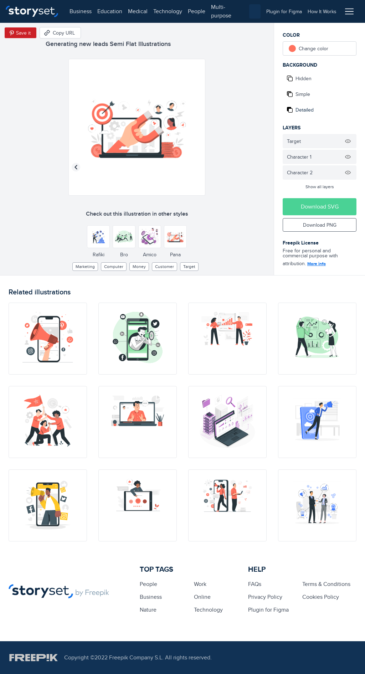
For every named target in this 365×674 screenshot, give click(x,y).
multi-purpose (221, 11)
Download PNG (319, 224)
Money (139, 266)
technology (167, 11)
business (81, 11)
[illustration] (48, 339)
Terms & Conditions (326, 584)
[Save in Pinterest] (20, 32)
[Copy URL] (60, 32)
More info (316, 264)
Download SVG (320, 206)
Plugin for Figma (268, 610)
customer (164, 266)
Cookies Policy (320, 597)
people (196, 11)
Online (202, 597)
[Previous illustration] (76, 167)
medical (138, 11)
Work (200, 584)
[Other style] (98, 236)
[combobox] (255, 11)
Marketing (85, 266)
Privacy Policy (265, 597)
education (109, 11)
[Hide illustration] (348, 141)
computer (113, 266)
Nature (148, 610)
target (189, 266)
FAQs (254, 584)
